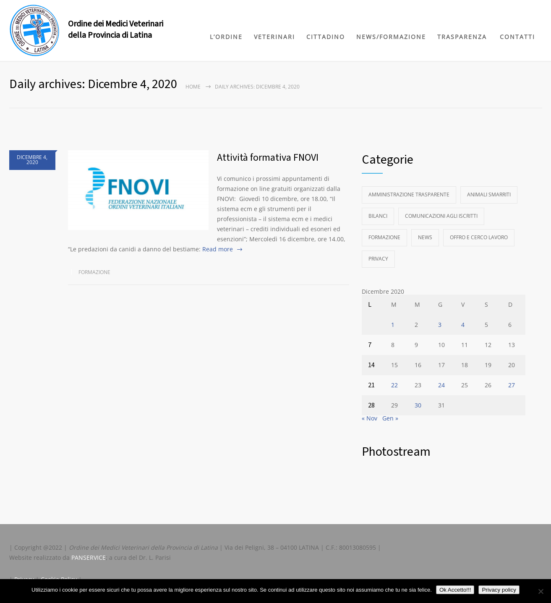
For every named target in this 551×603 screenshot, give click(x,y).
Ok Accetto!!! (455, 590)
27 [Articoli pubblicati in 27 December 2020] (511, 385)
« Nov (369, 418)
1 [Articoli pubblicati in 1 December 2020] (392, 325)
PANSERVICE (88, 557)
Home (193, 86)
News (425, 237)
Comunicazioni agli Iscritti (441, 215)
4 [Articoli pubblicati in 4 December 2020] (463, 325)
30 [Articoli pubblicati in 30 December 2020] (418, 405)
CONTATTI (517, 37)
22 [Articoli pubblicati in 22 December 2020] (394, 385)
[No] (540, 591)
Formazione (94, 272)
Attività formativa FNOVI (268, 157)
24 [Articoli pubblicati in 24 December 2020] (441, 385)
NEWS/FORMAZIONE (391, 37)
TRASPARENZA (462, 37)
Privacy (378, 258)
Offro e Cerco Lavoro (479, 237)
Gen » (390, 418)
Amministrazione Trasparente (408, 194)
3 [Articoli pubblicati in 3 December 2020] (439, 325)
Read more (217, 249)
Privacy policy (499, 590)
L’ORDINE (226, 37)
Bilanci (377, 215)
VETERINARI (274, 37)
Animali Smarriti (489, 194)
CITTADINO (325, 37)
